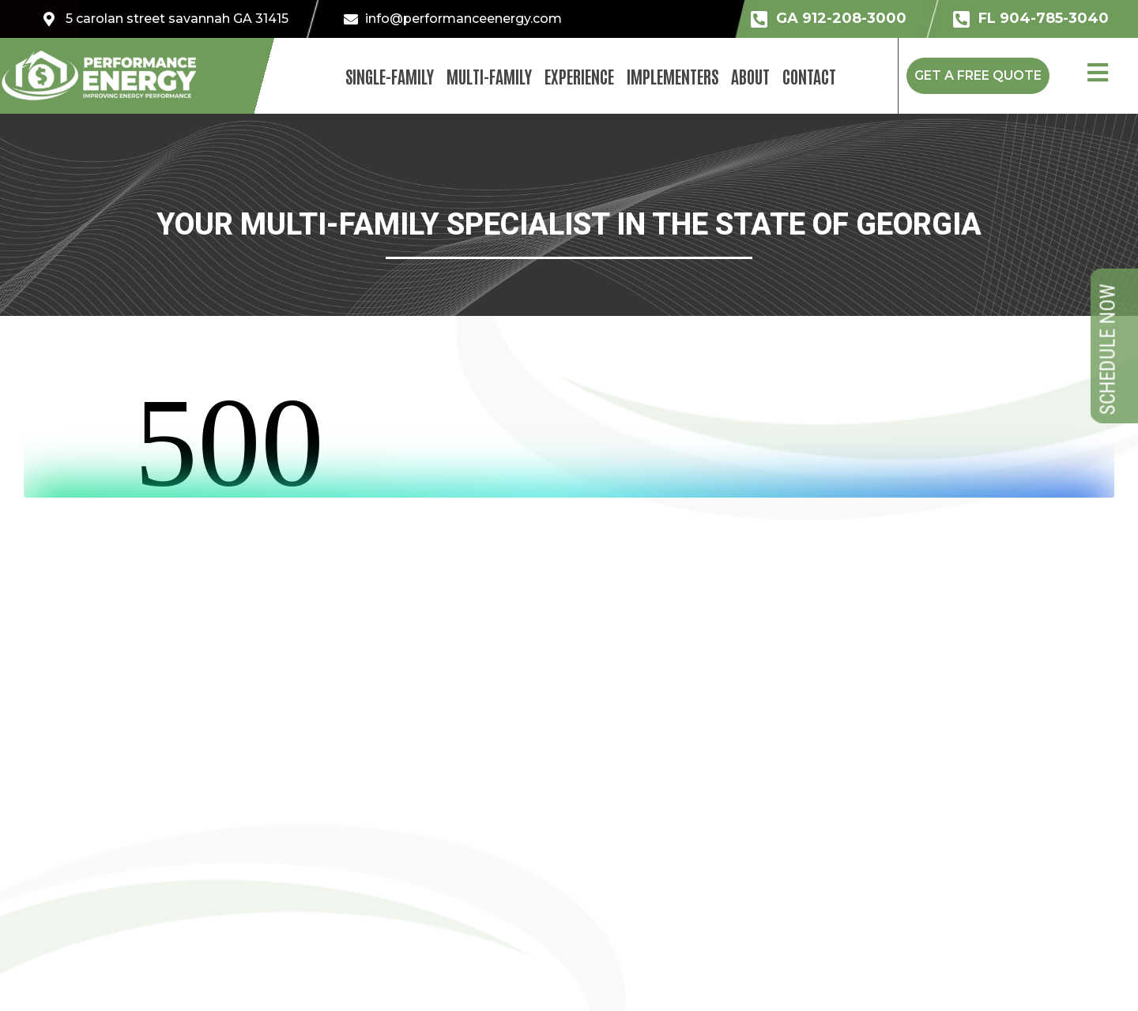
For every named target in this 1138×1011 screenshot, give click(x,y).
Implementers (672, 76)
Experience (579, 76)
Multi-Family (489, 76)
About (750, 76)
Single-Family (389, 76)
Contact (809, 76)
